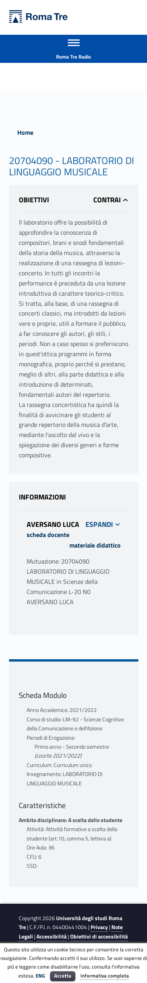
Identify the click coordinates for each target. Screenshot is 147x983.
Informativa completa (104, 975)
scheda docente (48, 534)
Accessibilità (51, 936)
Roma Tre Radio (73, 57)
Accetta (62, 975)
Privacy (99, 927)
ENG (40, 975)
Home (25, 132)
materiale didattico (95, 545)
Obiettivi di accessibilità (99, 936)
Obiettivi (34, 199)
